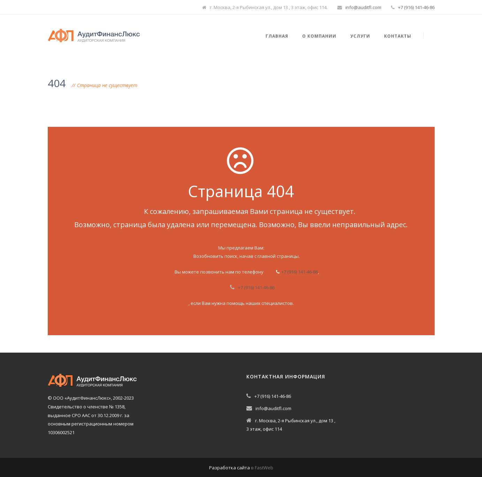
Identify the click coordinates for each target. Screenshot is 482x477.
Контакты (397, 36)
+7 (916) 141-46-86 (416, 7)
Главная (277, 36)
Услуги (360, 36)
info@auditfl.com (363, 7)
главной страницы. (279, 256)
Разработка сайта (229, 467)
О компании (319, 36)
